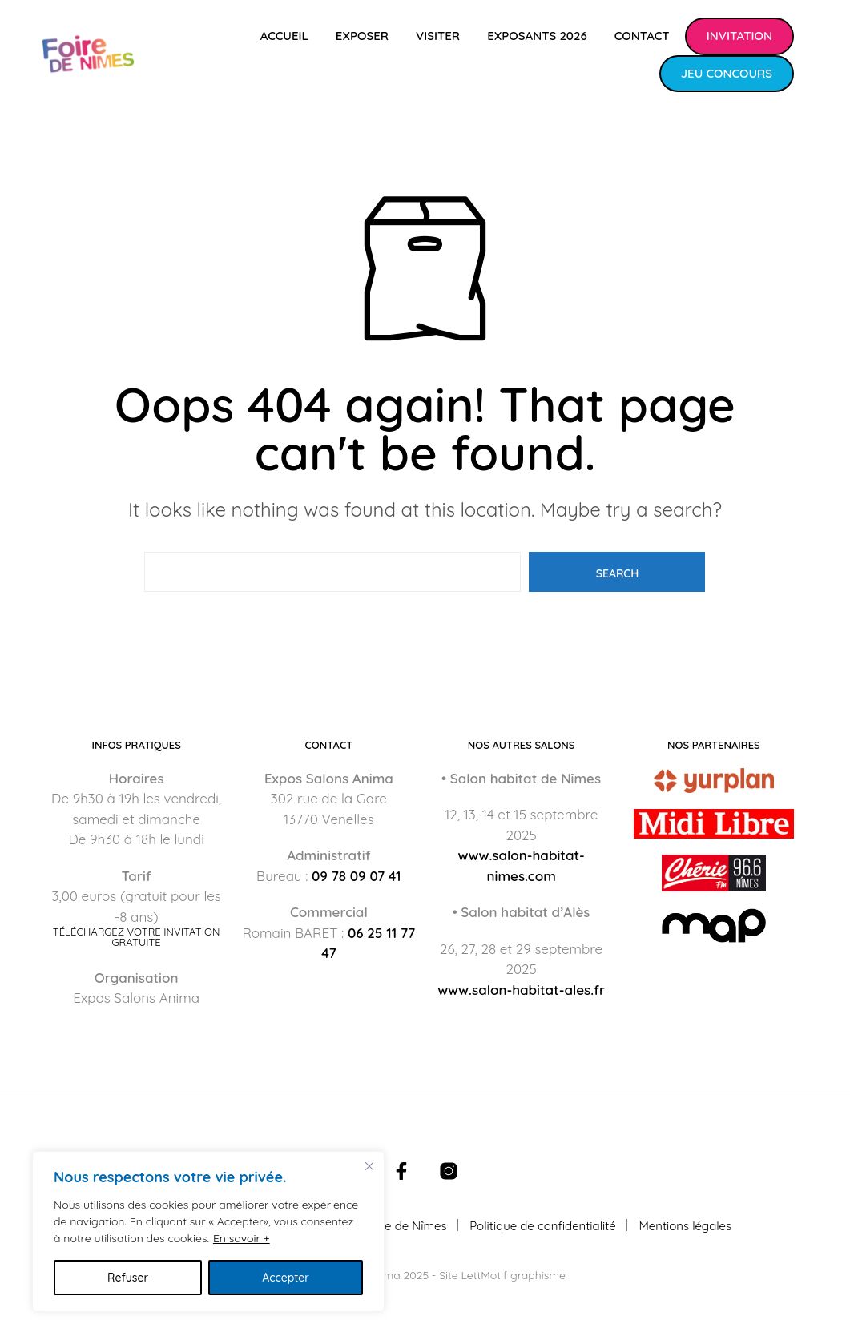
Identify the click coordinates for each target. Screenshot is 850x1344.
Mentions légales (685, 1225)
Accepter (285, 1277)
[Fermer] (369, 1166)
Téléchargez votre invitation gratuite (136, 937)
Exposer (362, 35)
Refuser (127, 1277)
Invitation (739, 35)
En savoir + (241, 1238)
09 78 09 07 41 (356, 875)
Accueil (284, 35)
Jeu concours (726, 73)
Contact (642, 35)
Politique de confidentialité (542, 1225)
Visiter (438, 35)
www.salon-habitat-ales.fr (521, 989)
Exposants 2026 (536, 35)
